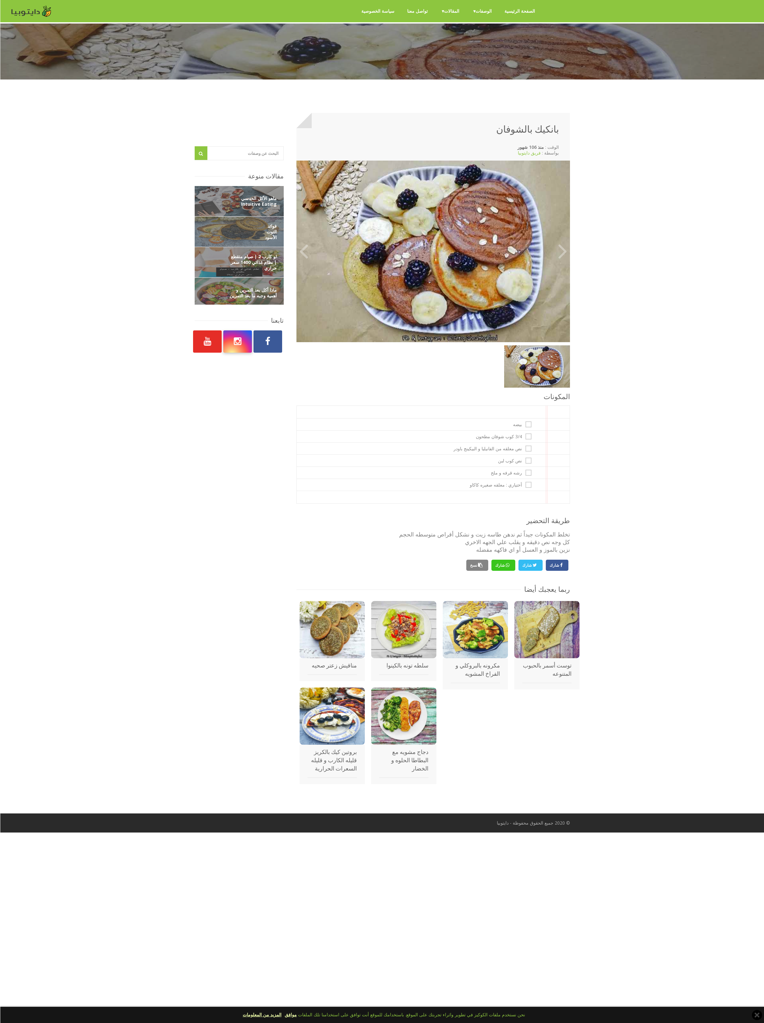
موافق (290, 1015)
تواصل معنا (417, 11)
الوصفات (483, 11)
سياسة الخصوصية (377, 11)
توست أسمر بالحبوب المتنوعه (547, 669)
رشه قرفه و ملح (506, 473)
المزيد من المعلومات (261, 1015)
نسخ (474, 565)
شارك (554, 565)
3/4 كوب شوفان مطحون (499, 436)
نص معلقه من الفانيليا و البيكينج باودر (487, 449)
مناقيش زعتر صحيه (334, 665)
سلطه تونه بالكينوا (407, 665)
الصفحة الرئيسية (519, 11)
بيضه (517, 424)
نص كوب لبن (510, 461)
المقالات (451, 11)
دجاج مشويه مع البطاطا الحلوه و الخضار (409, 760)
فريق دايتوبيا (528, 153)
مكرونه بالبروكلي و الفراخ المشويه (477, 669)
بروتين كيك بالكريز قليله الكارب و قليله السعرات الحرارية (334, 760)
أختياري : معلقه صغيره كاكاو (495, 485)
